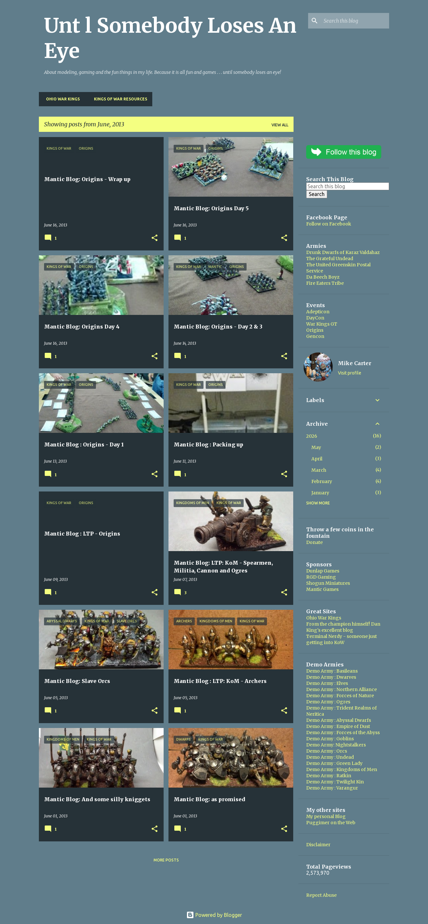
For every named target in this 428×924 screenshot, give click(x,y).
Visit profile (349, 372)
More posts (166, 860)
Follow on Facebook (328, 224)
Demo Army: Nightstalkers (336, 745)
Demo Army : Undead (330, 757)
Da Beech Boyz (323, 277)
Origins (314, 330)
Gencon (315, 336)
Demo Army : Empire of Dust (338, 726)
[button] (154, 238)
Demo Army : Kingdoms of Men (341, 769)
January (320, 493)
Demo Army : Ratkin (328, 776)
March (318, 470)
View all (280, 125)
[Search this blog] (355, 21)
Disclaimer (318, 845)
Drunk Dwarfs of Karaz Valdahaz (343, 252)
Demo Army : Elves (327, 683)
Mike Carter (354, 363)
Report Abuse (321, 895)
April (316, 459)
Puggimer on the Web (330, 823)
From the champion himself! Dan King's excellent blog (343, 627)
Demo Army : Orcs (326, 751)
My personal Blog (326, 816)
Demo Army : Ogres (328, 702)
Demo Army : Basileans (332, 671)
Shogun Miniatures (328, 583)
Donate (314, 542)
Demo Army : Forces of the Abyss (343, 732)
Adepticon (318, 312)
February (321, 481)
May (316, 447)
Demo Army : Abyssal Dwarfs (338, 720)
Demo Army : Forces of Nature (340, 696)
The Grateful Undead (329, 258)
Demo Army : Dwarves (331, 677)
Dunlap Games (322, 571)
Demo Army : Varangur (332, 788)
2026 (311, 436)
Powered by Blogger (214, 915)
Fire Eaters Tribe (325, 283)
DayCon (315, 318)
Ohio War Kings (61, 99)
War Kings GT (321, 324)
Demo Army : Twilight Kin (335, 782)
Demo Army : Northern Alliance (341, 689)
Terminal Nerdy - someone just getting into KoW (341, 639)
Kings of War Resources (118, 99)
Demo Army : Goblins (330, 739)
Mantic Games (322, 589)
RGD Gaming (321, 577)
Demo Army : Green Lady (334, 763)
